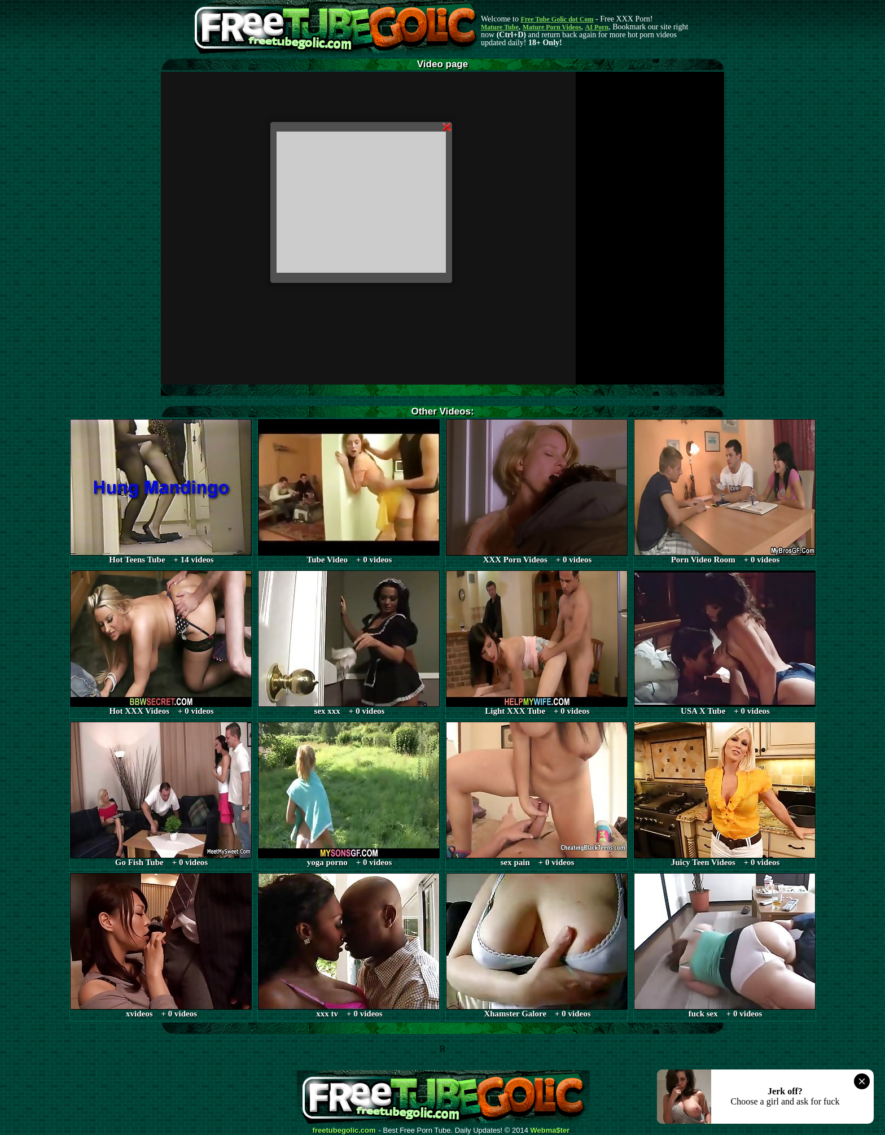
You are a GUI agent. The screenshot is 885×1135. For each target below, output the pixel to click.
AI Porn (597, 27)
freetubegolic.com (344, 1130)
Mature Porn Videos (552, 27)
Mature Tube (500, 27)
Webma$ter (550, 1130)
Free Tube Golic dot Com (556, 19)
